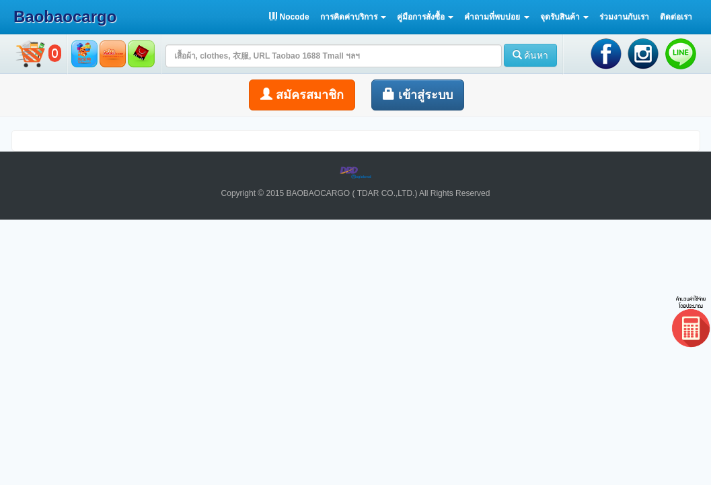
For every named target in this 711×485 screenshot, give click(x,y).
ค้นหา (531, 55)
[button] (353, 17)
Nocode (289, 17)
